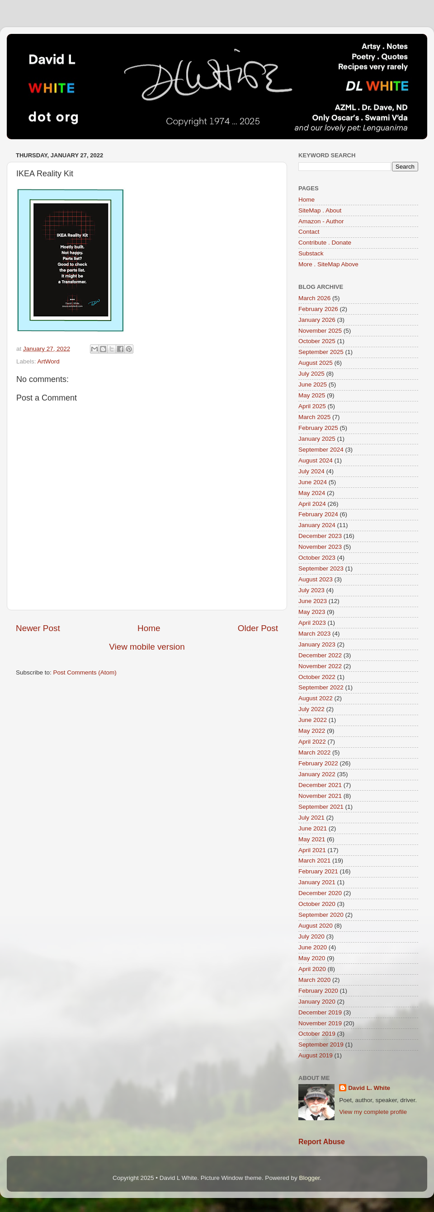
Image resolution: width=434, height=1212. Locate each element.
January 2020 (316, 1001)
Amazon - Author (321, 221)
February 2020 (318, 990)
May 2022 (311, 730)
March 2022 (314, 752)
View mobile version (147, 646)
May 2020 (311, 958)
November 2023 (320, 546)
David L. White (369, 1088)
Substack (311, 253)
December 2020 (320, 893)
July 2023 (311, 590)
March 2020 (314, 979)
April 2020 (312, 969)
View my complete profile (373, 1111)
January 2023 (316, 644)
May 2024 (311, 493)
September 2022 (321, 687)
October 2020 (316, 904)
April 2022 (312, 741)
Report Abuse (321, 1142)
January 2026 (316, 319)
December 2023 (320, 536)
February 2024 (318, 514)
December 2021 (320, 785)
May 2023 (311, 611)
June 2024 (312, 482)
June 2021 (312, 828)
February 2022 (318, 763)
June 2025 (312, 384)
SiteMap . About (319, 210)
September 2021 (321, 806)
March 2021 (314, 860)
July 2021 (311, 817)
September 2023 (321, 568)
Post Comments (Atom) (85, 672)
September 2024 (321, 449)
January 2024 (316, 525)
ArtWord (49, 361)
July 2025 (311, 373)
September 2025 (321, 352)
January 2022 (316, 774)
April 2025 (312, 406)
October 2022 (316, 677)
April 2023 (312, 622)
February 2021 (318, 871)
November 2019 (320, 1023)
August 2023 (315, 579)
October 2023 (316, 557)
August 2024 (315, 460)
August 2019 (315, 1055)
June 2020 (312, 947)
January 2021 (316, 882)
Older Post (258, 628)
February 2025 (318, 427)
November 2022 (320, 666)
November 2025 (320, 330)
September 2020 (321, 914)
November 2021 (320, 795)
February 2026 (318, 309)
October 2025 (316, 341)
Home (148, 628)
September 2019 (321, 1044)
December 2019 (320, 1012)
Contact (309, 231)
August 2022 (315, 698)
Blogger (309, 1177)
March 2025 (314, 417)
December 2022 (320, 655)
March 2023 (314, 633)
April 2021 (312, 850)
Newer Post (38, 628)
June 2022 (312, 720)
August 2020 (315, 925)
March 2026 (314, 298)
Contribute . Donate (324, 242)
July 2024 (311, 471)
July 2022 (311, 709)
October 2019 (316, 1033)
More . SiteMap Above (328, 264)
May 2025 (311, 395)
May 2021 (311, 839)
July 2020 (311, 936)
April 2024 (312, 503)
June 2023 (312, 601)
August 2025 (315, 362)
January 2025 (316, 438)
